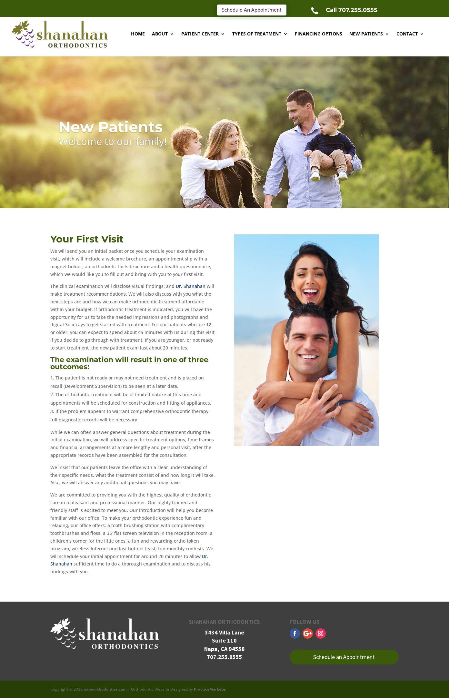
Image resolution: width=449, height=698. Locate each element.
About (160, 34)
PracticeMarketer (210, 689)
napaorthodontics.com (105, 689)
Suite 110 (224, 640)
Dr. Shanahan (190, 286)
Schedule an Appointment (344, 657)
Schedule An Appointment (252, 9)
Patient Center (200, 34)
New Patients (366, 34)
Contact (407, 34)
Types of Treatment (256, 34)
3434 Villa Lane (224, 632)
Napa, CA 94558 (224, 649)
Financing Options (318, 34)
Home (138, 34)
